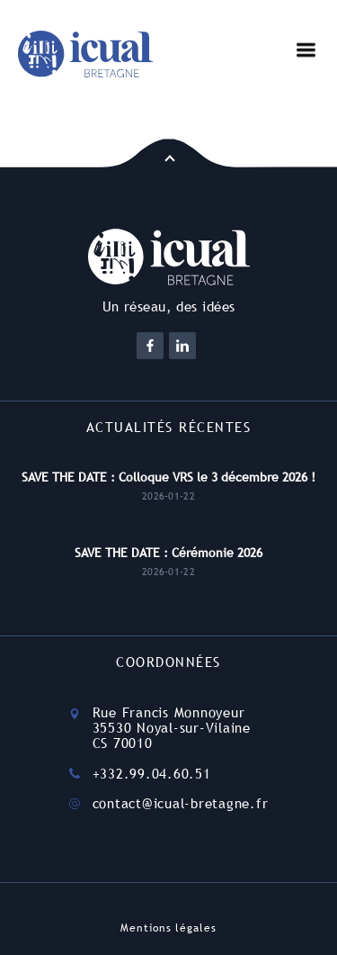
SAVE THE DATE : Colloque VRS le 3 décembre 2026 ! (168, 477)
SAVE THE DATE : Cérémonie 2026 (168, 552)
